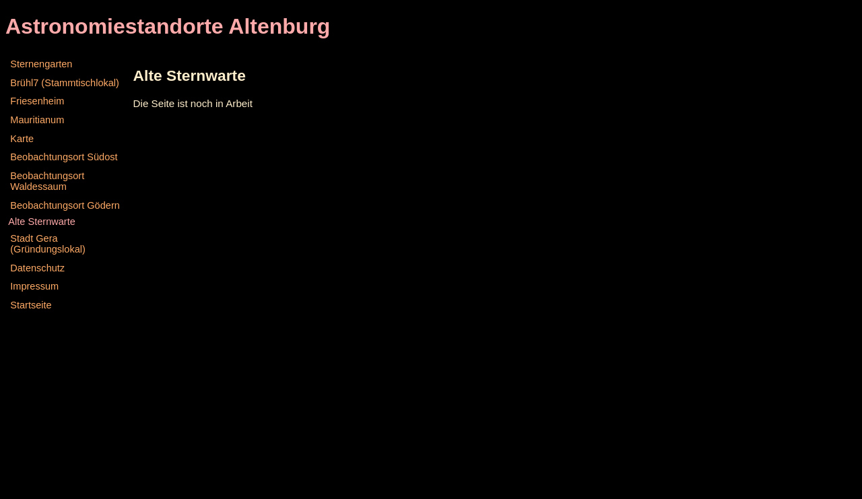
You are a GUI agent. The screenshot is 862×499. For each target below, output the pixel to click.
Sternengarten (41, 64)
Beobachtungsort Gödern (65, 205)
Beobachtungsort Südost (63, 157)
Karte (22, 138)
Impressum (34, 286)
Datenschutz (37, 268)
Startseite (30, 305)
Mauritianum (37, 119)
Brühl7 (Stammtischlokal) (64, 82)
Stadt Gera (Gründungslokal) (48, 244)
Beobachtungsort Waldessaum (47, 181)
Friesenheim (37, 101)
